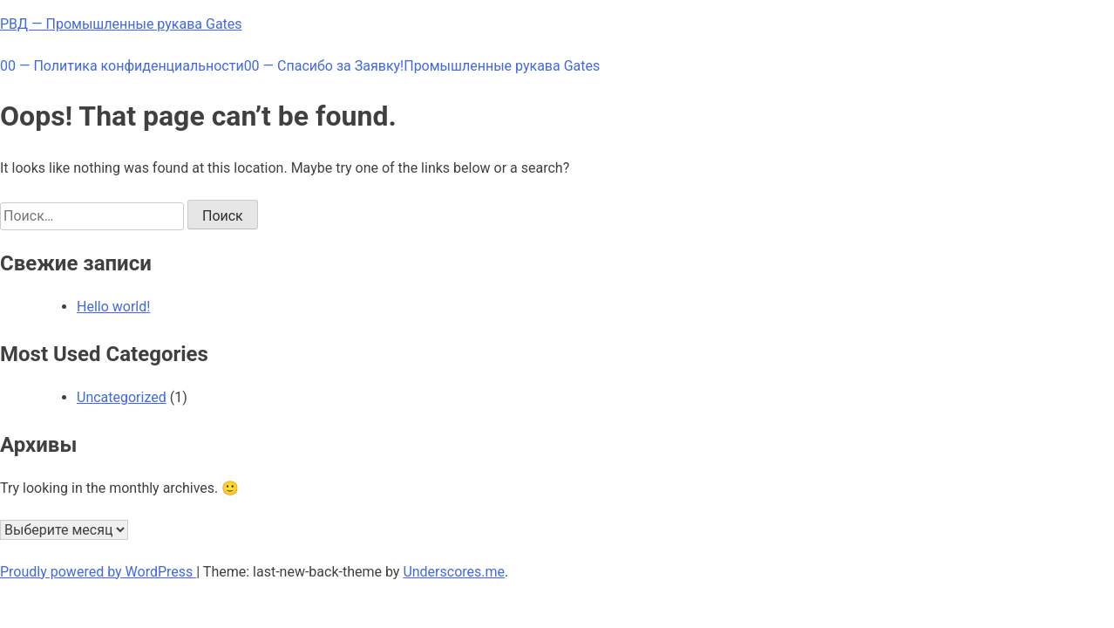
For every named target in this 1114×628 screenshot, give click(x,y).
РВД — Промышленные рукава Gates (121, 24)
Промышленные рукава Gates (502, 66)
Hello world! (113, 306)
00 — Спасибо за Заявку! (324, 66)
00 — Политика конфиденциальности (122, 66)
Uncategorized (121, 397)
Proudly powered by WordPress (98, 571)
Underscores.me (454, 571)
